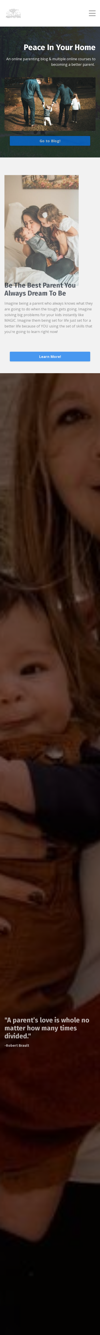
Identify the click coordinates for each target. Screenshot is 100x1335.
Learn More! (50, 356)
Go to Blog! (50, 141)
